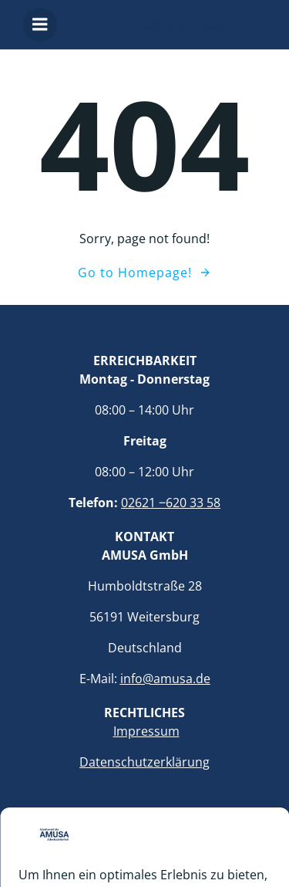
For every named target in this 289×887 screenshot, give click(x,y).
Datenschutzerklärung (144, 761)
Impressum (146, 731)
